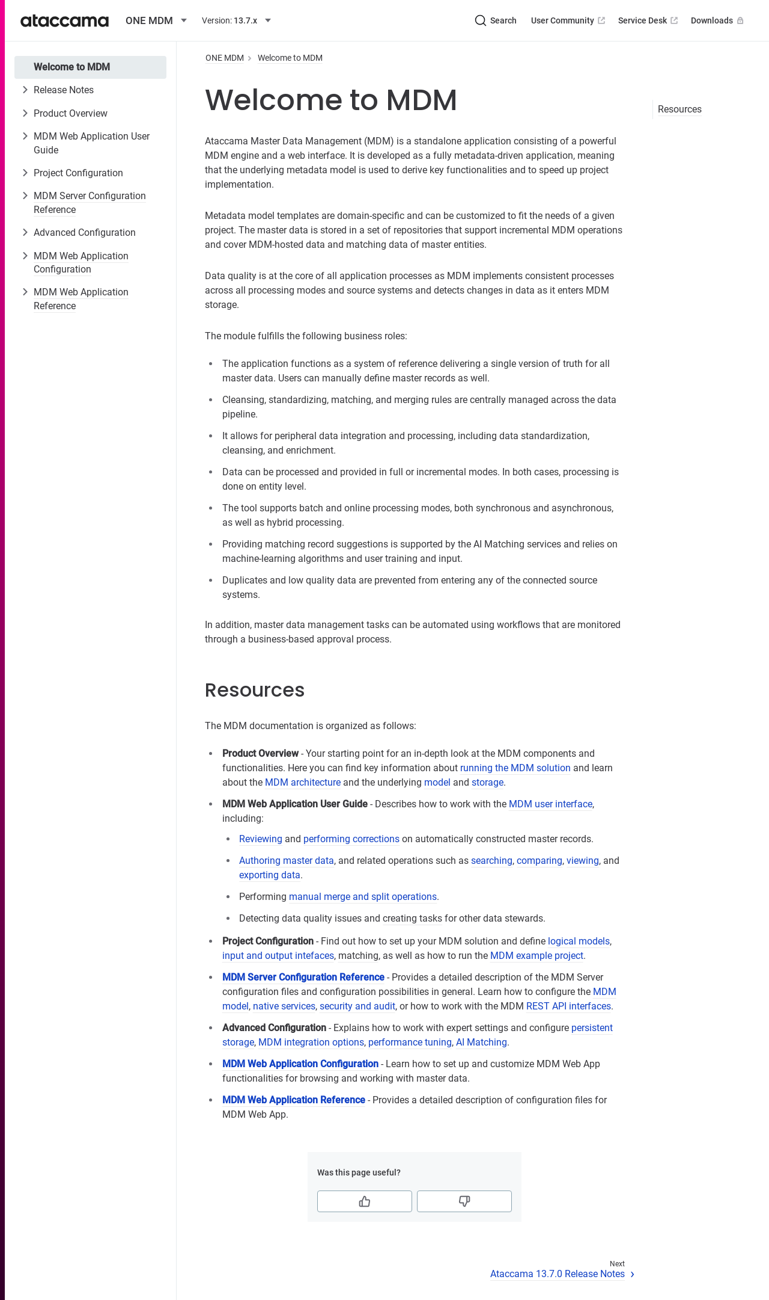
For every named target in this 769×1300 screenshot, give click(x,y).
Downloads (718, 20)
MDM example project (536, 955)
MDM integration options (311, 1042)
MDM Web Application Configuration (81, 262)
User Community (569, 20)
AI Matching (481, 1042)
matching (358, 955)
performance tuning (410, 1042)
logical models (579, 941)
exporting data (269, 875)
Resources (680, 109)
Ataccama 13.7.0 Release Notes (557, 1274)
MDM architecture (303, 782)
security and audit (357, 1006)
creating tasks (412, 918)
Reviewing (260, 839)
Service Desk (649, 20)
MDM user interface (550, 804)
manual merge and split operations (363, 896)
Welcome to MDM (72, 67)
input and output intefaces (278, 955)
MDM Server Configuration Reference (90, 202)
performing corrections (351, 839)
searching (491, 860)
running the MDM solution (515, 768)
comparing (539, 860)
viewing (583, 860)
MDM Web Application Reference (81, 298)
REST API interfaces (568, 1006)
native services (284, 1006)
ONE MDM (224, 58)
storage (487, 782)
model (437, 782)
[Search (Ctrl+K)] (495, 20)
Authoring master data (286, 860)
